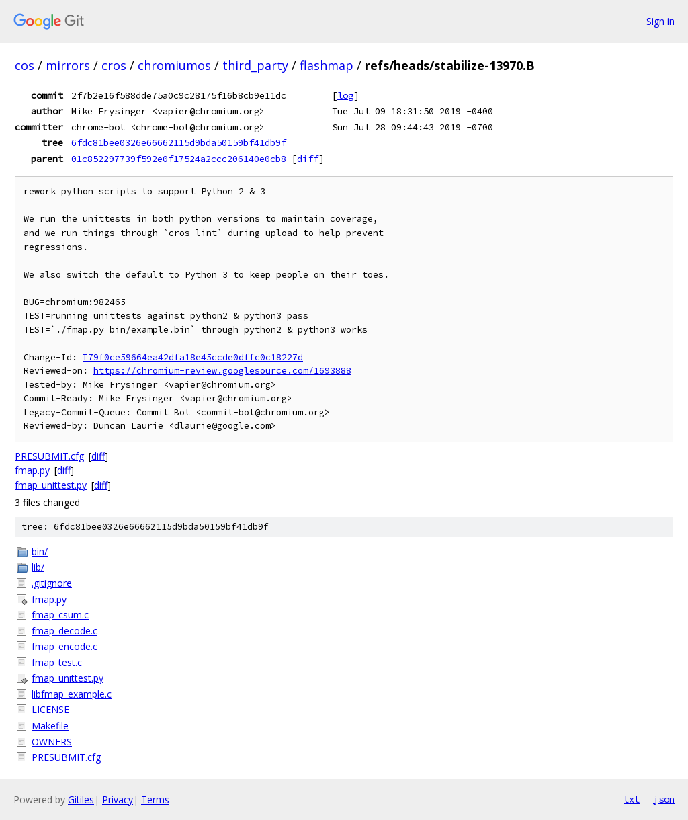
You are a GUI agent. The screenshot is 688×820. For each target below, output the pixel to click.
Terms (155, 799)
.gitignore (52, 583)
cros (113, 65)
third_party (255, 65)
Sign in (660, 21)
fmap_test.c (57, 662)
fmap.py (32, 470)
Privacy (117, 799)
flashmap (326, 65)
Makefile (50, 725)
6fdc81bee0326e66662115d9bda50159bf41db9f (178, 142)
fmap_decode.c (64, 630)
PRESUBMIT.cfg (49, 456)
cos (24, 65)
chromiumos (174, 65)
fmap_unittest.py (51, 485)
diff (307, 159)
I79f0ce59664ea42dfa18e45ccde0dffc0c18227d (193, 357)
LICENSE (50, 709)
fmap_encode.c (64, 646)
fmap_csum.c (60, 614)
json (664, 799)
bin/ (40, 551)
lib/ (38, 567)
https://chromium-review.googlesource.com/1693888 (222, 370)
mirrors (68, 65)
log (345, 95)
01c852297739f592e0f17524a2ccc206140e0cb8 (178, 159)
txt (632, 799)
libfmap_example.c (72, 694)
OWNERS (52, 741)
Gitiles (81, 799)
